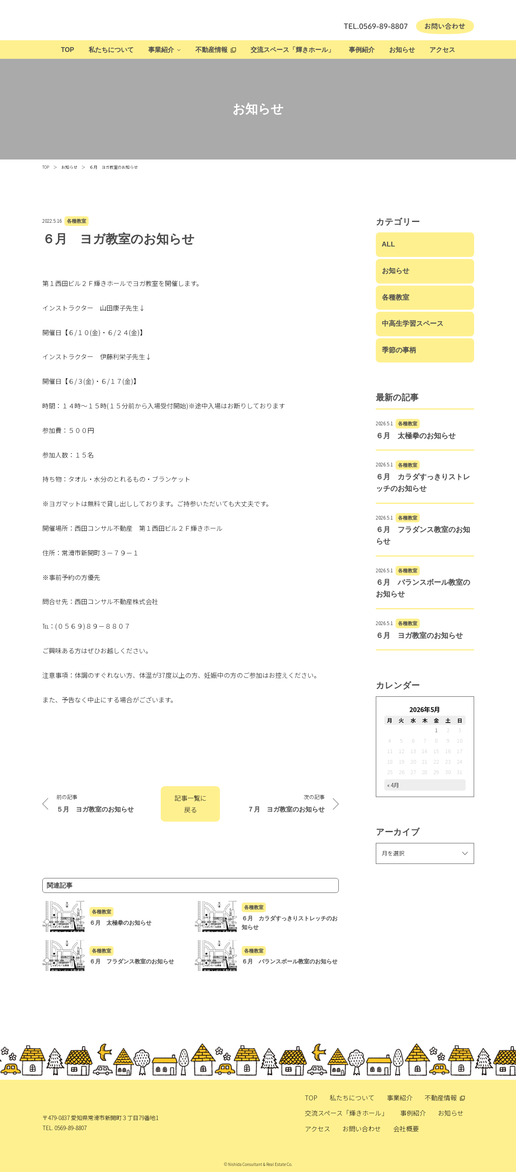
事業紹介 (161, 49)
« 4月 (393, 785)
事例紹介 (362, 49)
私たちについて (111, 49)
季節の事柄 (399, 350)
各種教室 (76, 221)
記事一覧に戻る (190, 803)
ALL (388, 244)
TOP (67, 49)
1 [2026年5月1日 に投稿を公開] (436, 730)
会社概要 (406, 1128)
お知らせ (402, 49)
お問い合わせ (361, 1128)
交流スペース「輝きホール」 (292, 49)
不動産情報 (211, 49)
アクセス (442, 49)
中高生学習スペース (412, 323)
